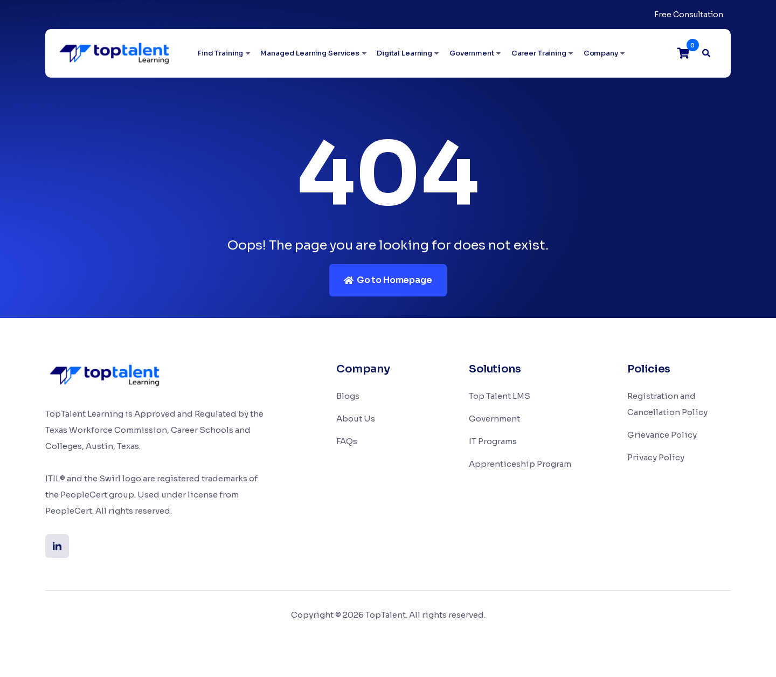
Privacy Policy (655, 457)
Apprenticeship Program (520, 464)
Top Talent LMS (499, 396)
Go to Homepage (388, 280)
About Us (355, 418)
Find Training (220, 53)
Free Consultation (688, 14)
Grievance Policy (662, 435)
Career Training (538, 53)
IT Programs (493, 441)
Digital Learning (404, 53)
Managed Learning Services (309, 53)
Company (601, 53)
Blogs (347, 396)
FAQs (346, 441)
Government (471, 53)
